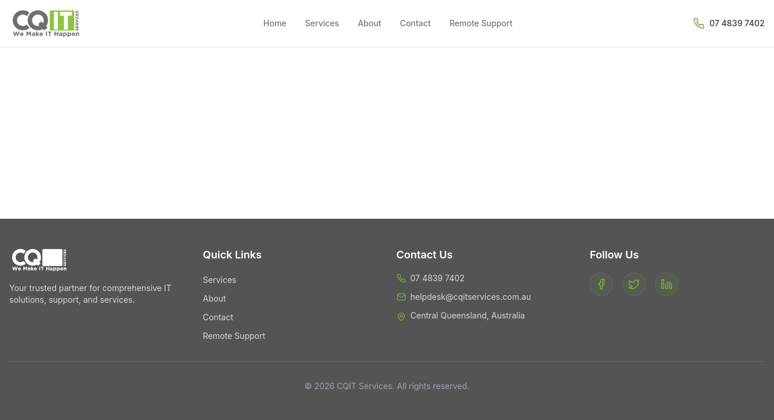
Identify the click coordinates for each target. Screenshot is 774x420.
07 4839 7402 (737, 23)
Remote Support (480, 23)
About (369, 23)
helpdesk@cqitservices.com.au (471, 297)
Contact (415, 23)
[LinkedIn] (666, 284)
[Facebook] (601, 284)
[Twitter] (634, 284)
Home (275, 23)
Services (322, 23)
